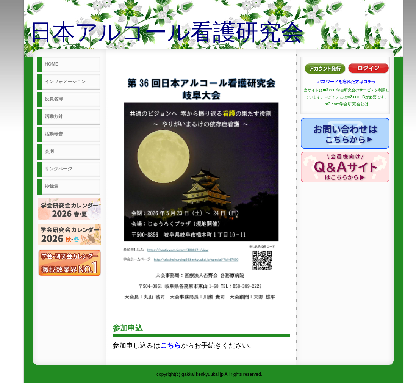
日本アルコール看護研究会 (167, 32)
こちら (170, 345)
